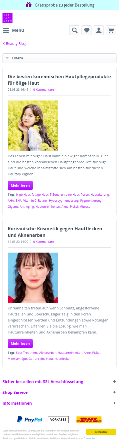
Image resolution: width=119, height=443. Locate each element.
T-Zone (55, 194)
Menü (13, 29)
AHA (11, 200)
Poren (85, 194)
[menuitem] (13, 30)
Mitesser (86, 206)
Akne (65, 206)
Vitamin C (29, 200)
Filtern (14, 57)
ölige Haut (23, 194)
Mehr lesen (20, 185)
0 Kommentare (43, 89)
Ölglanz (13, 206)
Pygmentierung (91, 200)
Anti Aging (27, 206)
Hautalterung (99, 194)
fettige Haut (40, 194)
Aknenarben (47, 353)
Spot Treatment (27, 353)
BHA (19, 200)
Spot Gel (27, 359)
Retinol (43, 200)
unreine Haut (70, 194)
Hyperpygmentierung (64, 200)
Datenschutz (90, 438)
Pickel (74, 206)
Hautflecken (62, 359)
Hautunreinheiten (48, 206)
